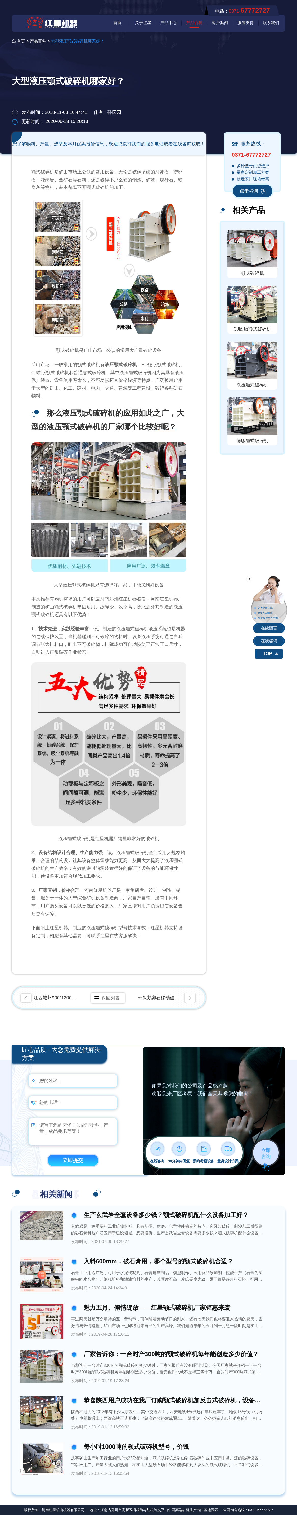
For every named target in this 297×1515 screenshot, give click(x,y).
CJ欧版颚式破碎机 (252, 329)
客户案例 (220, 23)
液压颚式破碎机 (252, 384)
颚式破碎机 (252, 273)
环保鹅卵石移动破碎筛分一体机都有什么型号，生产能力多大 (168, 997)
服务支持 (245, 23)
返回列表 (110, 998)
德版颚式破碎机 (252, 440)
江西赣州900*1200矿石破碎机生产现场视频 (56, 997)
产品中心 (168, 23)
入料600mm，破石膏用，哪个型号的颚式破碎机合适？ (158, 1261)
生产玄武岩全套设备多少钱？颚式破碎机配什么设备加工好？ (166, 1214)
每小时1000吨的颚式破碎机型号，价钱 (136, 1446)
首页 (117, 23)
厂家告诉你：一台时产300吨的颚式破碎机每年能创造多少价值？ (171, 1353)
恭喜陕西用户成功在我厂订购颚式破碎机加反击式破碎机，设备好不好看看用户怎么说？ (174, 1400)
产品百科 (194, 23)
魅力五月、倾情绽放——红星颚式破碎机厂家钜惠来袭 (157, 1307)
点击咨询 (252, 191)
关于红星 (143, 23)
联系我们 (271, 23)
